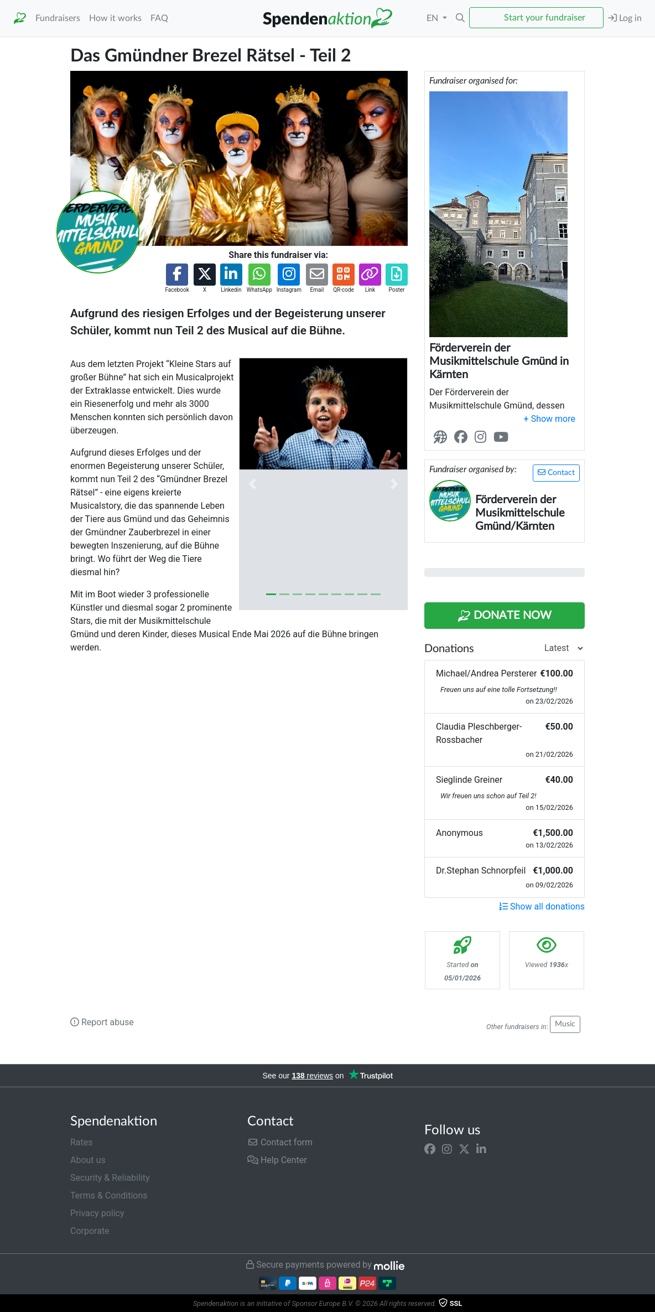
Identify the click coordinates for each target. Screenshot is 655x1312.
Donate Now (505, 616)
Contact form (280, 1142)
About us (88, 1160)
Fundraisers (57, 18)
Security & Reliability (109, 1177)
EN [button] (433, 18)
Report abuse (102, 1022)
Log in (625, 18)
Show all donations (542, 906)
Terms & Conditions (109, 1195)
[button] (460, 18)
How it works (115, 18)
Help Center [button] (277, 1160)
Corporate (90, 1231)
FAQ (159, 18)
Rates (81, 1142)
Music (565, 1024)
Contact (556, 472)
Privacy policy (97, 1213)
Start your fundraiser (544, 17)
